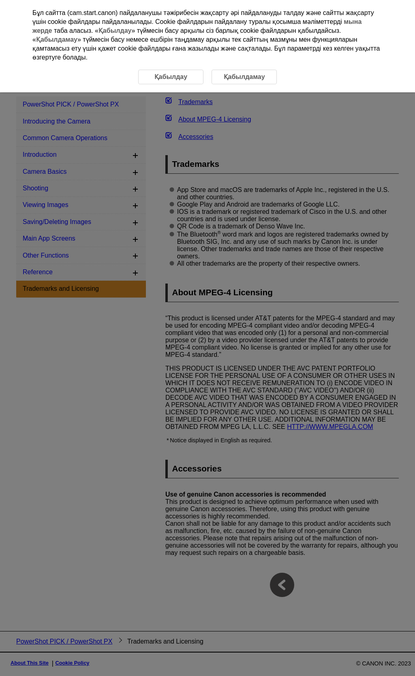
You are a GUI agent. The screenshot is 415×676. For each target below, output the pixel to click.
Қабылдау (115, 30)
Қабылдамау (56, 39)
